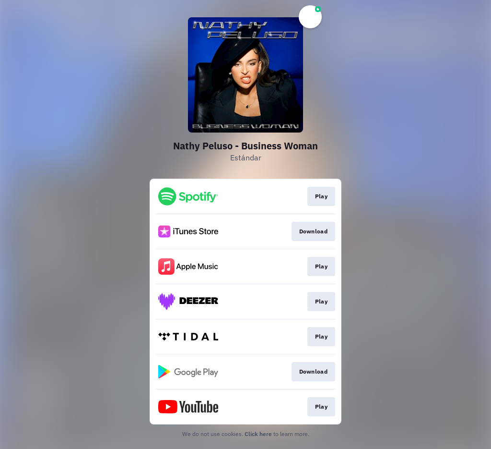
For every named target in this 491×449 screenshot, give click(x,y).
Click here (258, 433)
